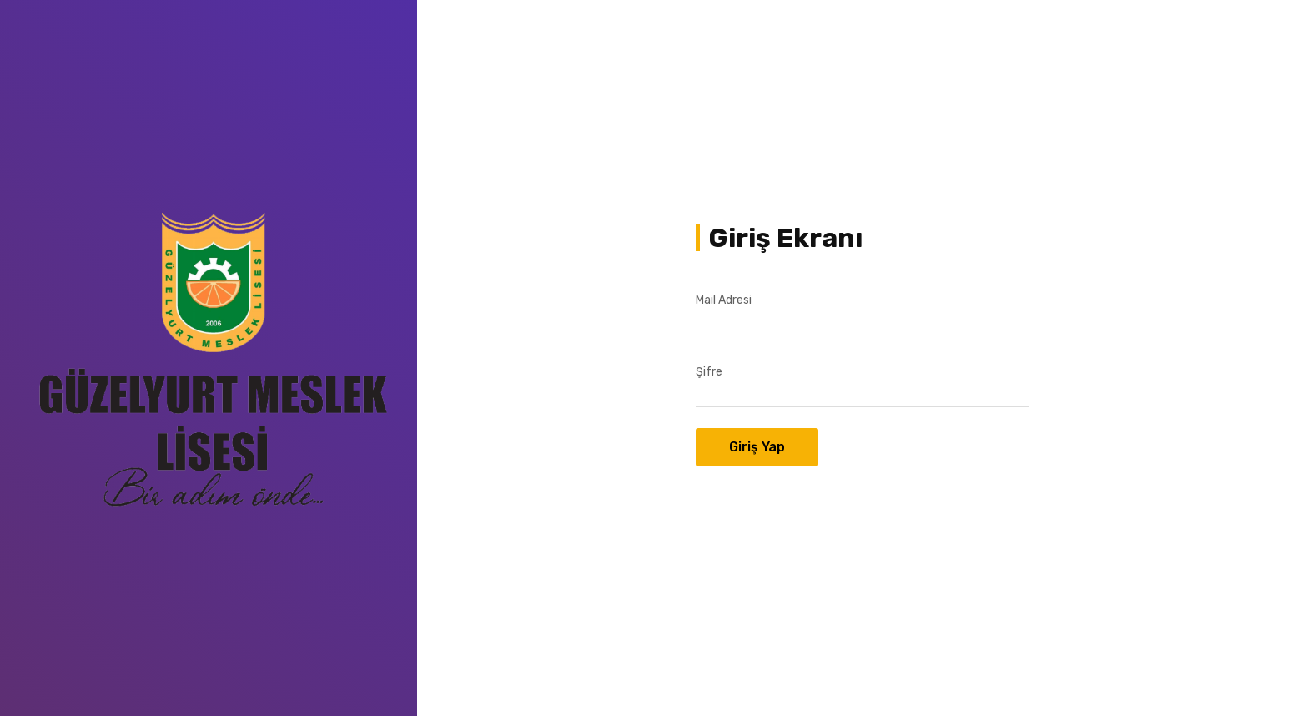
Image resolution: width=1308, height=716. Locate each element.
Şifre (709, 372)
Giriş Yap (757, 447)
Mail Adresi (724, 300)
